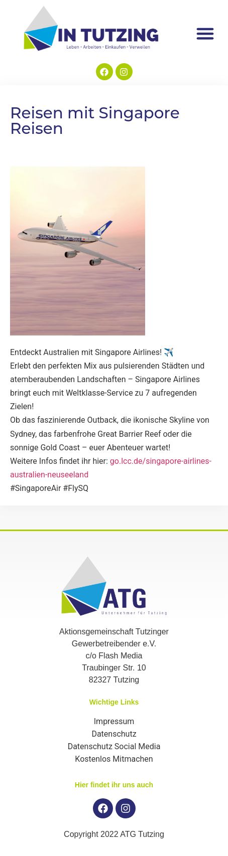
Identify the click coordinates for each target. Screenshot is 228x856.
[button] (205, 33)
